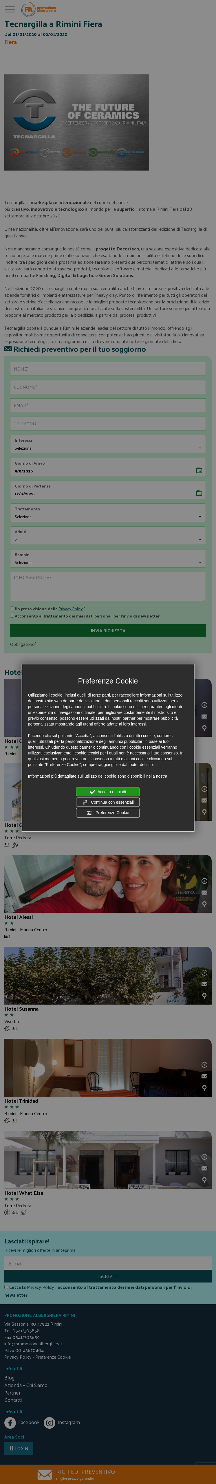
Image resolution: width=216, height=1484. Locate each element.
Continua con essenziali (108, 802)
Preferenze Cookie (108, 813)
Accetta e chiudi (108, 791)
